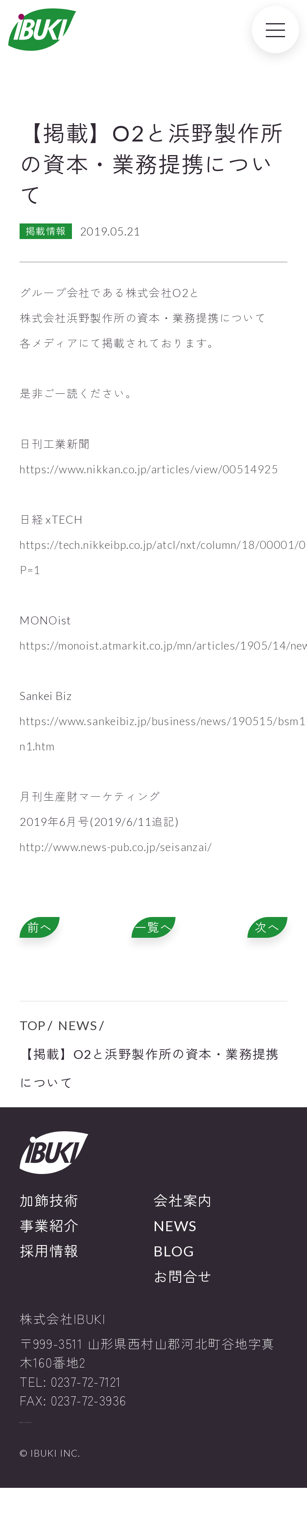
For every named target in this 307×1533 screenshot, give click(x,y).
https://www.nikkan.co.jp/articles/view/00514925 (149, 469)
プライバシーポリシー (68, 1458)
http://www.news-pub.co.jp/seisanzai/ (116, 846)
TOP (33, 1051)
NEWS (77, 1051)
